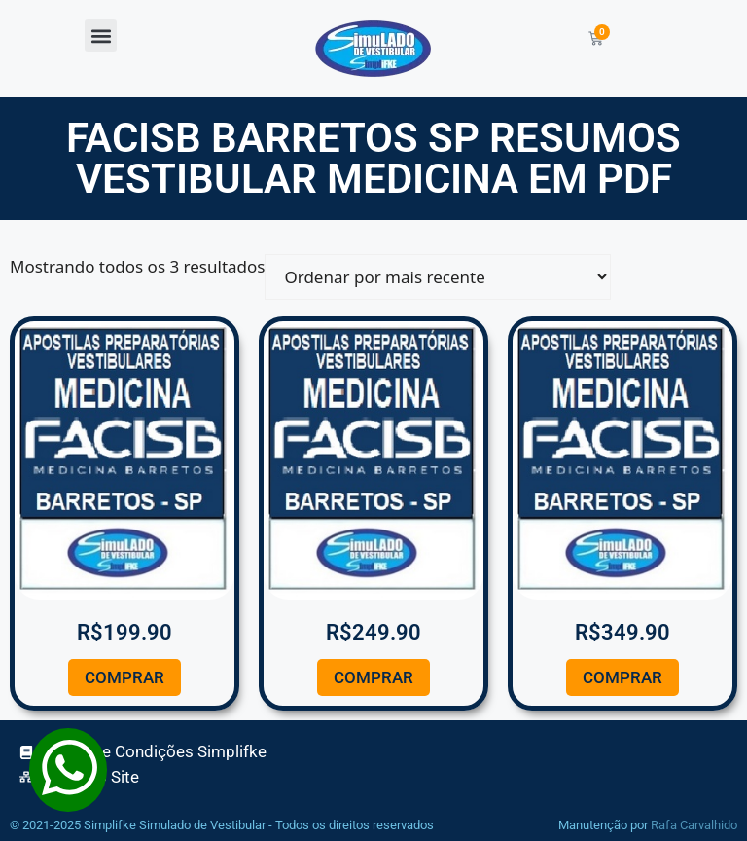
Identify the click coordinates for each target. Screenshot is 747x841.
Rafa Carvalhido (694, 825)
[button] (101, 35)
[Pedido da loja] (438, 277)
